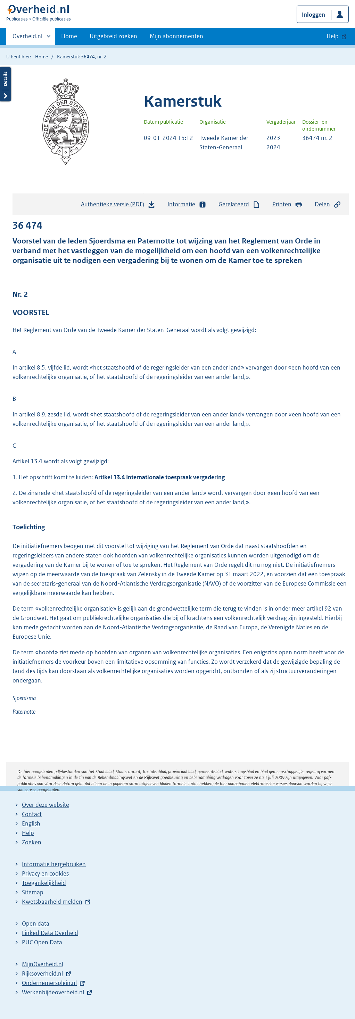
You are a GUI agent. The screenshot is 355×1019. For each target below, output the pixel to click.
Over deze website (45, 805)
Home (69, 36)
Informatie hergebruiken (54, 864)
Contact (32, 814)
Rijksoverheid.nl (42, 973)
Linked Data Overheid (50, 933)
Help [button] (333, 36)
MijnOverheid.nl (42, 964)
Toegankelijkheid (44, 883)
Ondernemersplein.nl (49, 983)
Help (28, 833)
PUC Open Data (42, 942)
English (31, 823)
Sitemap (32, 892)
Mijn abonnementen (176, 36)
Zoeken (31, 842)
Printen (287, 204)
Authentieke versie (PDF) (118, 206)
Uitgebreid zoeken (113, 36)
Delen (328, 204)
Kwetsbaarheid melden (52, 901)
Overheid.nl (27, 38)
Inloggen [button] (313, 14)
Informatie (186, 204)
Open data (35, 923)
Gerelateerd (239, 204)
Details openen (5, 84)
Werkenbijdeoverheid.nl (53, 992)
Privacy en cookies (45, 873)
